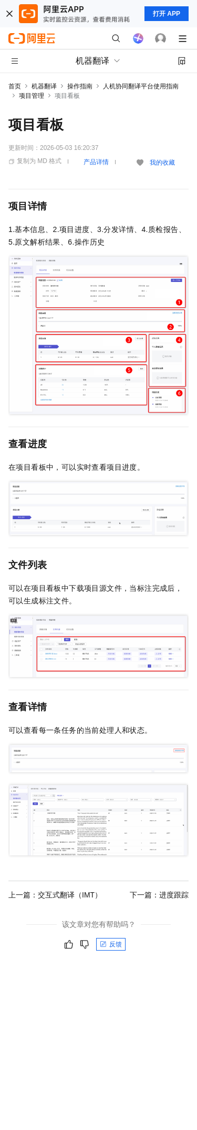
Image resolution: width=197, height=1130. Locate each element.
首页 (14, 86)
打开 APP (166, 13)
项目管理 (31, 95)
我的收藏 (162, 162)
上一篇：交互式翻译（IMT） (55, 895)
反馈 (111, 944)
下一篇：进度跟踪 (159, 895)
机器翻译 (44, 86)
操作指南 (79, 86)
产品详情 (96, 162)
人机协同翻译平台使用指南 (141, 86)
